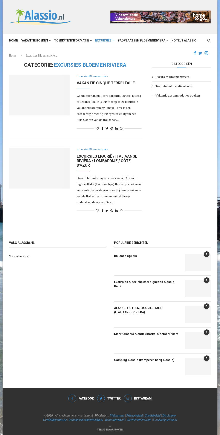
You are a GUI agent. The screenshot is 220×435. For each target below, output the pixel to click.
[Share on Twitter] (106, 128)
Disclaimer (169, 415)
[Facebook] (195, 53)
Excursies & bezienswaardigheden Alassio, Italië (144, 284)
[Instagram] (206, 53)
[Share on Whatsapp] (121, 128)
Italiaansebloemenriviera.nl (86, 420)
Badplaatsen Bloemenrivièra (141, 40)
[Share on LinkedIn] (116, 128)
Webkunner (117, 415)
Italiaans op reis (125, 256)
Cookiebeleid (152, 415)
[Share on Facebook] (102, 128)
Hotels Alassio (183, 40)
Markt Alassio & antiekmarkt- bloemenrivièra (146, 334)
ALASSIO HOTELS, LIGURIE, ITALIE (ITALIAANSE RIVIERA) (138, 310)
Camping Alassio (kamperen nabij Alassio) (144, 360)
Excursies (103, 40)
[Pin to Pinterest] (111, 128)
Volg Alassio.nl (19, 256)
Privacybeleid (134, 415)
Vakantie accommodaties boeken (178, 95)
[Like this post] (97, 128)
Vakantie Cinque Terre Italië (106, 83)
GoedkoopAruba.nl (165, 420)
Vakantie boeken (34, 40)
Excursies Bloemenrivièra (92, 76)
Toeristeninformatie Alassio (174, 86)
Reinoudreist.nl (115, 420)
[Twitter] (200, 53)
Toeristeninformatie (71, 40)
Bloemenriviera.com (139, 420)
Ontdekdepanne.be (55, 420)
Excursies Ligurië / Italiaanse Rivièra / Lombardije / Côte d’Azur (107, 161)
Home (13, 40)
